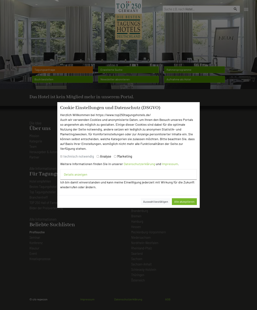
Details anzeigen (75, 174)
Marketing (124, 156)
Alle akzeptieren (184, 201)
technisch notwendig (78, 156)
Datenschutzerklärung (139, 164)
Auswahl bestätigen (155, 201)
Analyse (105, 156)
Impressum (170, 164)
